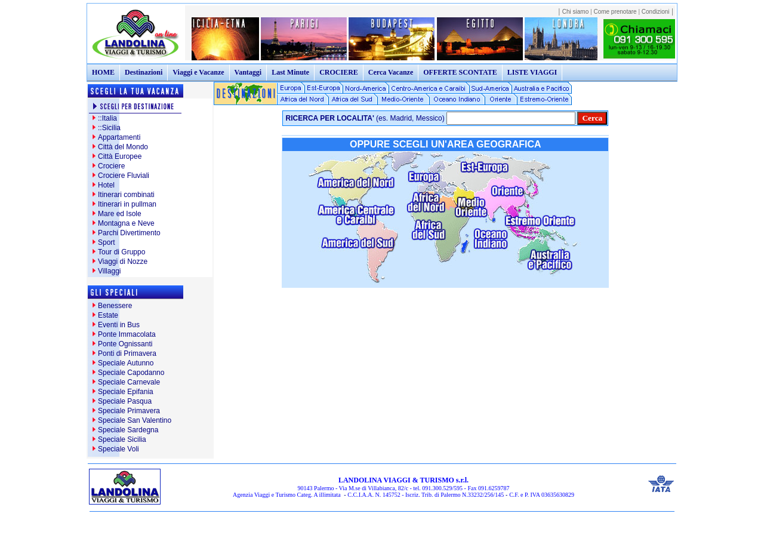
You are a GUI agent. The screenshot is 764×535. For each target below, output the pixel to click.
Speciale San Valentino (134, 420)
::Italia (107, 118)
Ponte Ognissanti (125, 344)
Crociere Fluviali (123, 175)
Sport (106, 242)
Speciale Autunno (125, 363)
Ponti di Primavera (127, 353)
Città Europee (119, 156)
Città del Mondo (123, 147)
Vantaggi (248, 72)
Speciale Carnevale (129, 382)
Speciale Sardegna (128, 430)
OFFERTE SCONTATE (460, 72)
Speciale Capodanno (131, 372)
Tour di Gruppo (121, 252)
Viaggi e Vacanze (198, 72)
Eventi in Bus (119, 325)
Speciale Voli (118, 449)
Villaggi (109, 271)
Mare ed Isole (119, 214)
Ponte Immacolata (127, 334)
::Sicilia (109, 128)
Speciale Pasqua (125, 401)
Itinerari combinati (126, 194)
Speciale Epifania (125, 392)
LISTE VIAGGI (532, 72)
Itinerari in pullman (127, 204)
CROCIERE (338, 72)
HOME (103, 72)
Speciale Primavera (129, 411)
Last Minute (290, 72)
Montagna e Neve (126, 223)
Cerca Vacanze (390, 72)
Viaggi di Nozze (122, 261)
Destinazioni (143, 72)
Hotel (106, 185)
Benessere (115, 306)
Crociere (111, 166)
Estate (108, 315)
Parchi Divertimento (129, 233)
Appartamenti (119, 137)
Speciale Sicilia (122, 439)
